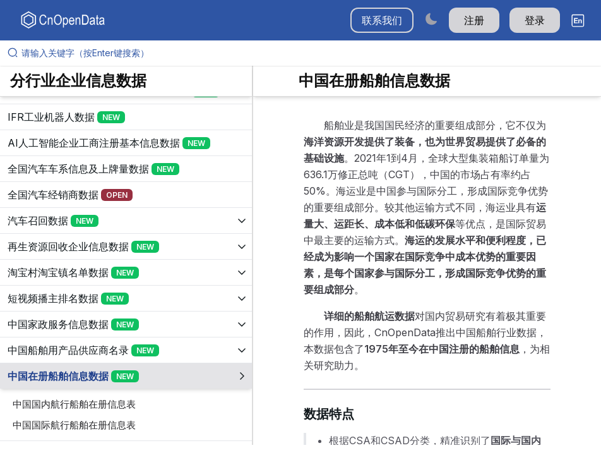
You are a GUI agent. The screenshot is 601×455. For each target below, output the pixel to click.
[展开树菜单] (126, 117)
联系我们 (382, 20)
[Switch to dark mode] (431, 18)
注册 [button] (474, 20)
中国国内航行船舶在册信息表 (74, 404)
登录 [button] (535, 20)
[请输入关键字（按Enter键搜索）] (305, 53)
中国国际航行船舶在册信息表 (74, 425)
